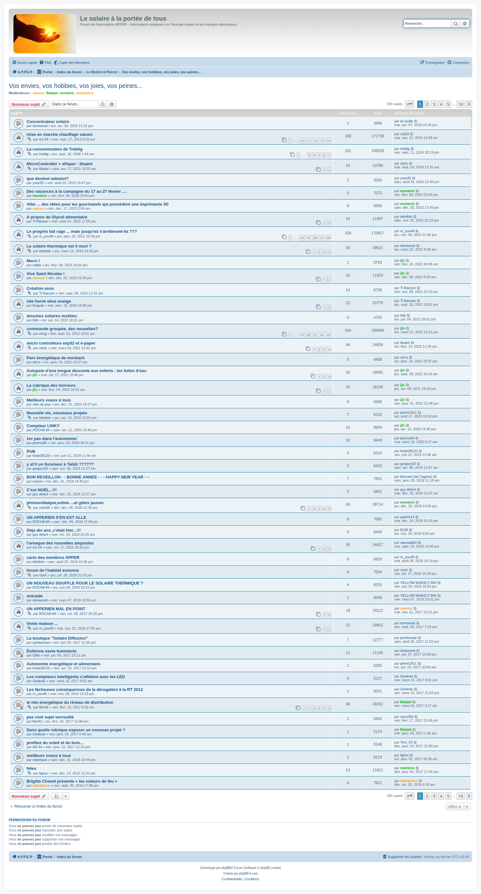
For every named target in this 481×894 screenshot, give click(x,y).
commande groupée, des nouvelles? (62, 328)
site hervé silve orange (49, 301)
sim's (36, 362)
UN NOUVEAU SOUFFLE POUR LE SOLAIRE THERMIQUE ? (85, 583)
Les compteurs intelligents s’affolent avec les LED (76, 676)
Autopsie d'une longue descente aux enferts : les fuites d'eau (86, 370)
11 (308, 141)
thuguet (38, 305)
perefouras (408, 638)
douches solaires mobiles (52, 316)
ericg (43, 333)
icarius (38, 481)
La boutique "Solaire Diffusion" (57, 638)
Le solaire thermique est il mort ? (59, 246)
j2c (402, 260)
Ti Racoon (40, 221)
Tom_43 (406, 742)
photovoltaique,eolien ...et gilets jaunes (65, 502)
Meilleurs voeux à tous (49, 400)
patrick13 (407, 517)
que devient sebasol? (48, 178)
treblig (44, 154)
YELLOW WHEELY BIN (418, 583)
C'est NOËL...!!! (42, 490)
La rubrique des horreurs (51, 385)
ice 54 (43, 139)
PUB (31, 451)
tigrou (404, 755)
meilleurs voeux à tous (49, 755)
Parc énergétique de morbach (55, 357)
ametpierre (85, 93)
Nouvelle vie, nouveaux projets (57, 413)
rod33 (404, 134)
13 (321, 141)
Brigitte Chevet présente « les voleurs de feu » (72, 781)
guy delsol (40, 494)
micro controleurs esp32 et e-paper (61, 343)
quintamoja (41, 642)
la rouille (406, 121)
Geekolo (39, 681)
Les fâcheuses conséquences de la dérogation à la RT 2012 (85, 689)
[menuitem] (45, 62)
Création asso (40, 288)
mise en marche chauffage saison (60, 134)
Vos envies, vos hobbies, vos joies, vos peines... (75, 85)
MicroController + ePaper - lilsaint (60, 163)
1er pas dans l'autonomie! (52, 438)
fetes (31, 768)
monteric (67, 93)
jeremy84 (40, 443)
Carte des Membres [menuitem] (74, 62)
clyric (404, 163)
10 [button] (460, 104)
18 (301, 238)
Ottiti (36, 655)
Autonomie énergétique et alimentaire (63, 664)
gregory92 (40, 468)
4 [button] (441, 104)
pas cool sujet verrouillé (50, 717)
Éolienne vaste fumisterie (51, 651)
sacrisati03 (408, 542)
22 (328, 238)
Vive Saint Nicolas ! (45, 273)
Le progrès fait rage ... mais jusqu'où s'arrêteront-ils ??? (82, 231)
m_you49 (46, 236)
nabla (37, 265)
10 (301, 141)
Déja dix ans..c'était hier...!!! (54, 530)
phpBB (226, 868)
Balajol (52, 93)
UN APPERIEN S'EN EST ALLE (56, 517)
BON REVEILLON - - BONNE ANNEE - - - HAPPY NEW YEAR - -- (88, 477)
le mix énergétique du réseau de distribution (70, 702)
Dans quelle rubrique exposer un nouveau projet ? (76, 730)
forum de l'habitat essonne (53, 570)
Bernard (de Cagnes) (416, 476)
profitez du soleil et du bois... (55, 742)
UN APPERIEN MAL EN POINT (56, 608)
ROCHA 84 (41, 430)
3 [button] (434, 104)
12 (315, 141)
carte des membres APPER (53, 557)
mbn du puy (41, 404)
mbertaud (40, 760)
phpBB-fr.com (248, 873)
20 (315, 238)
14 (328, 141)
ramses (39, 93)
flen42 (44, 707)
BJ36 (404, 530)
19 (308, 238)
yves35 (38, 183)
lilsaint (44, 169)
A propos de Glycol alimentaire (57, 217)
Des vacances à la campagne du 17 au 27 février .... (77, 191)
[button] (409, 104)
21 (321, 238)
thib (35, 320)
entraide (35, 596)
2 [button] (427, 104)
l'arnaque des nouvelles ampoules (60, 543)
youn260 (406, 716)
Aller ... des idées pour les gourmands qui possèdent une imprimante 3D (98, 204)
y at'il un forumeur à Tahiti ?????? (60, 464)
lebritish (406, 216)
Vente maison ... (42, 623)
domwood (40, 126)
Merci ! (33, 260)
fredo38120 (41, 455)
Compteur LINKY (43, 425)
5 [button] (448, 104)
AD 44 (37, 747)
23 (328, 335)
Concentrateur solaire (48, 121)
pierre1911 (408, 412)
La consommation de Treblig (55, 149)
